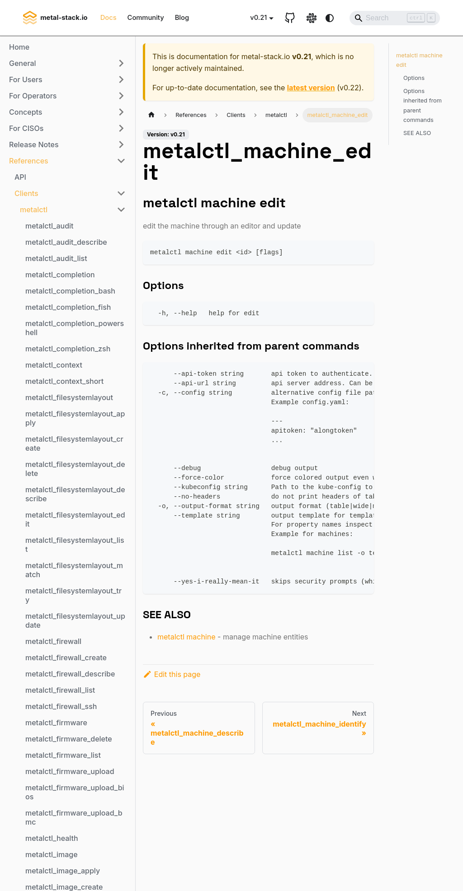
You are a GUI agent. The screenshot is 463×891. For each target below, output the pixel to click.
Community (146, 18)
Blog (182, 18)
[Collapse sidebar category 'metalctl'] (121, 209)
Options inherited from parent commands (422, 105)
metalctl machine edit (419, 60)
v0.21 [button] (258, 18)
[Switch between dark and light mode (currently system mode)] (329, 18)
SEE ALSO (417, 133)
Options (414, 78)
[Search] (395, 18)
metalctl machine (186, 636)
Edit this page (171, 674)
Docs (108, 18)
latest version (311, 87)
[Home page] (151, 115)
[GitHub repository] (290, 18)
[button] (67, 63)
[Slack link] (311, 18)
